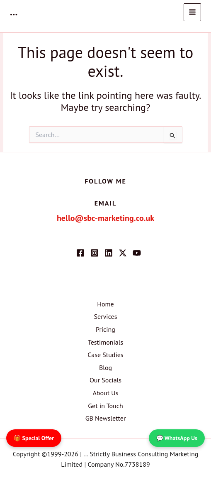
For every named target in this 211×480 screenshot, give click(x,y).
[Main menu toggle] (192, 12)
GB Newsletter (105, 418)
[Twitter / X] (123, 253)
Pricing (105, 329)
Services (105, 316)
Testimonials (105, 342)
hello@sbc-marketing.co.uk (105, 218)
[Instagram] (94, 253)
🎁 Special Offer (34, 438)
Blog (105, 367)
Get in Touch (105, 406)
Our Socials (105, 380)
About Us (105, 393)
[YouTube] (137, 253)
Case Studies (105, 354)
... (13, 11)
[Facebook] (80, 253)
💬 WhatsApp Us (176, 438)
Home (105, 304)
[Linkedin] (108, 253)
